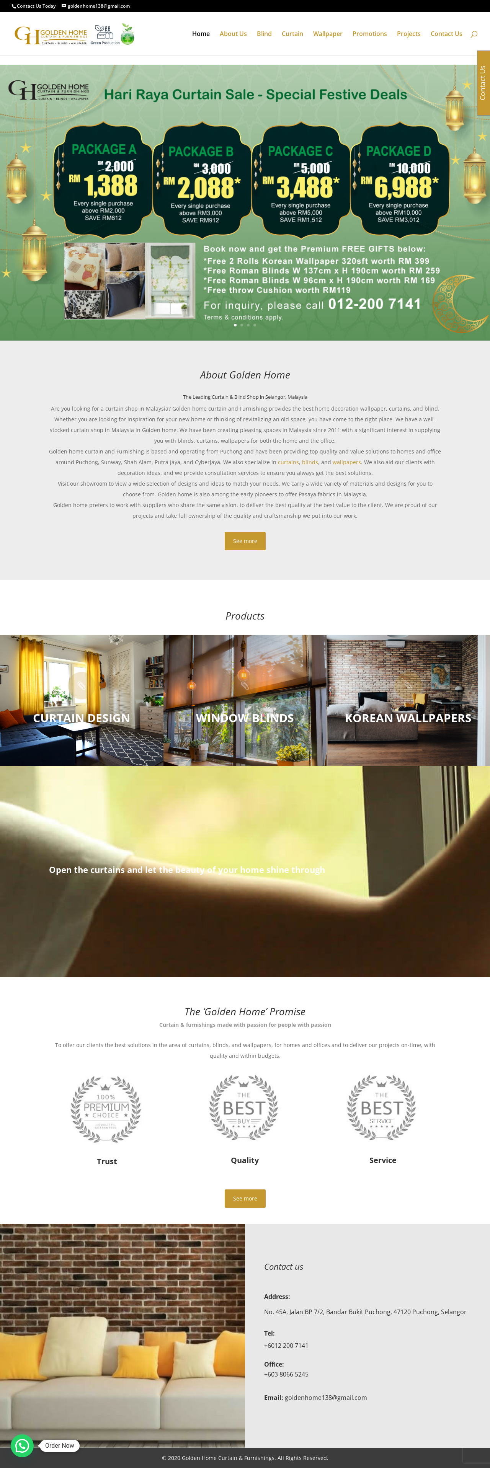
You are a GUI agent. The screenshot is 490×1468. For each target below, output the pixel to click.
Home (201, 34)
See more (245, 541)
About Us (233, 34)
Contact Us (446, 34)
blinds (310, 462)
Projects (409, 34)
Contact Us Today (36, 6)
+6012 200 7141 (286, 1345)
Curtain (292, 34)
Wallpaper (328, 34)
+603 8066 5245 (286, 1374)
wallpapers (347, 462)
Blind (264, 34)
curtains (288, 462)
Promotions (370, 34)
